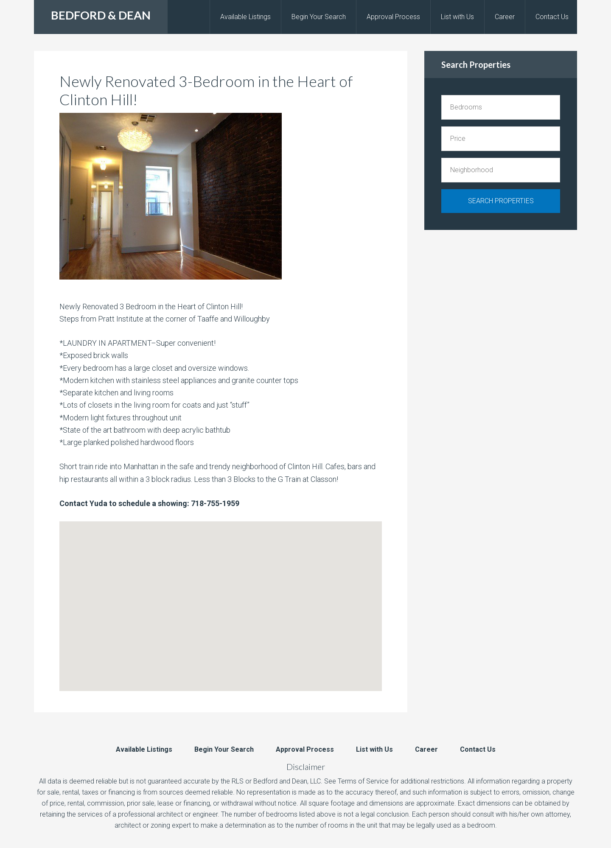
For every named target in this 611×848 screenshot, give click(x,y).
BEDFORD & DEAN (101, 15)
